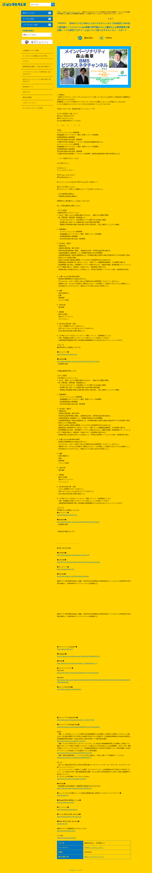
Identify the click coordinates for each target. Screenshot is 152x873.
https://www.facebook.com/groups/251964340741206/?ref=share (78, 361)
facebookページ (28, 87)
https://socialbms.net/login (65, 802)
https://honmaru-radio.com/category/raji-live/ (71, 779)
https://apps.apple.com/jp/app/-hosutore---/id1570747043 (75, 720)
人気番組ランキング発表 (31, 50)
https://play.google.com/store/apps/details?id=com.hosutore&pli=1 (78, 727)
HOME (59, 12)
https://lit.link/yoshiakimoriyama (67, 809)
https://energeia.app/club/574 (66, 838)
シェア (110, 18)
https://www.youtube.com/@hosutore (69, 689)
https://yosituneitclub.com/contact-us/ (69, 817)
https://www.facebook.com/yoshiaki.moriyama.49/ (73, 555)
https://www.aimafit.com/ (65, 649)
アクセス (26, 61)
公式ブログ (26, 92)
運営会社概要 (27, 97)
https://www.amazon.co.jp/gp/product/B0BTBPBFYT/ (74, 757)
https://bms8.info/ (62, 795)
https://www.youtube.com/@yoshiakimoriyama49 (73, 576)
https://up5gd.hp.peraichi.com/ (67, 354)
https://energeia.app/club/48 (66, 831)
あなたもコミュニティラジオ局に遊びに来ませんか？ (37, 80)
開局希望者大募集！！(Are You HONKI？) (36, 66)
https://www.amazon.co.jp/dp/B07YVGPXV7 (71, 741)
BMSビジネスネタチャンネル (71, 12)
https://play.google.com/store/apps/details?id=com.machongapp (78, 673)
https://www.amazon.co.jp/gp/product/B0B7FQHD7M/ (74, 753)
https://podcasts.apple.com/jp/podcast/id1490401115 (74, 788)
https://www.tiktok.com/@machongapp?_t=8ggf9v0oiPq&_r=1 (77, 663)
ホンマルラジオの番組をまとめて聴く (35, 56)
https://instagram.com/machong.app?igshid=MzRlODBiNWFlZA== (78, 656)
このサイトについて (29, 103)
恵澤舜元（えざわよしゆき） (94, 847)
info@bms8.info (62, 824)
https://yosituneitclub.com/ (65, 569)
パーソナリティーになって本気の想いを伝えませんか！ (37, 73)
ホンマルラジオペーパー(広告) (33, 108)
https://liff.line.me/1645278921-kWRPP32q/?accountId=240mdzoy (78, 562)
